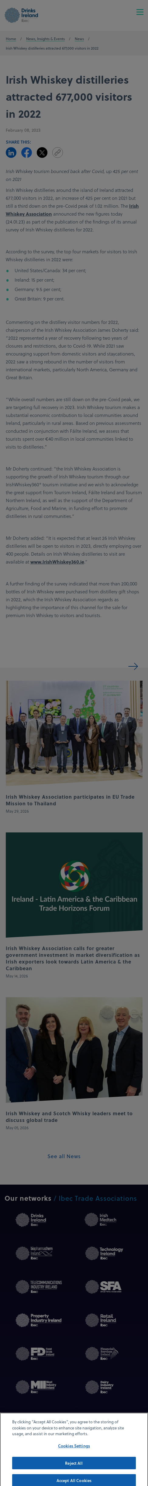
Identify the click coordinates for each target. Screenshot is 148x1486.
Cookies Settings (74, 1450)
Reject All (74, 1467)
